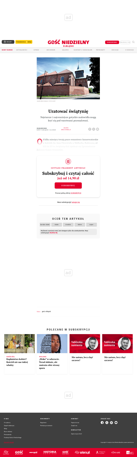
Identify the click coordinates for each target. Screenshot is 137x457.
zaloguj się (125, 42)
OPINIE (36, 50)
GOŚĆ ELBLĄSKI (46, 311)
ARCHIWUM (51, 50)
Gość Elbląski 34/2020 (46, 130)
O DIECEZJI (129, 50)
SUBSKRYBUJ (112, 42)
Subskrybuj (68, 185)
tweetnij (94, 128)
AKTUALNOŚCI (21, 50)
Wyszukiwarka (133, 42)
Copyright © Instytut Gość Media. (110, 442)
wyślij (98, 128)
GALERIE (65, 50)
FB (90, 128)
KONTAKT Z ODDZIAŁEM (83, 50)
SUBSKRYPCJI (76, 193)
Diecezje (115, 50)
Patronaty (100, 50)
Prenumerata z (23, 42)
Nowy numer (7, 50)
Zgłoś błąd (9, 442)
